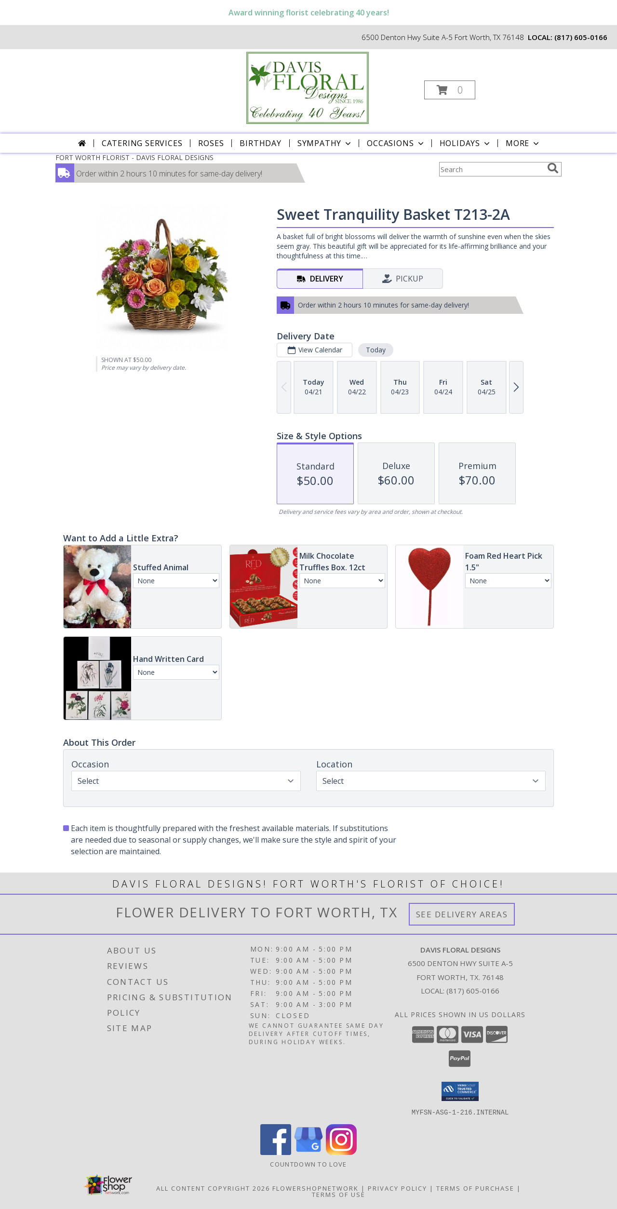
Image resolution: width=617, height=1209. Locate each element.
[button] (449, 90)
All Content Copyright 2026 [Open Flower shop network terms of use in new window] (213, 1187)
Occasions (396, 143)
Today (376, 349)
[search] (553, 168)
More (523, 143)
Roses (211, 143)
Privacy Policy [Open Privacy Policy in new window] (397, 1187)
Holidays (466, 143)
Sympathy (325, 143)
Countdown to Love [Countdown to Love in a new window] (308, 1163)
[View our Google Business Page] (308, 1151)
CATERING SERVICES (142, 143)
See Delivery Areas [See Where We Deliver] (462, 914)
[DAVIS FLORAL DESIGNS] (307, 87)
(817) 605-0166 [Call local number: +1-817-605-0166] (580, 37)
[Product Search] (491, 169)
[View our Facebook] (275, 1151)
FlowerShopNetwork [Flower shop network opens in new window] (315, 1187)
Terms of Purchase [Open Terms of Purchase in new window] (475, 1187)
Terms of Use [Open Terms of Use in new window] (338, 1194)
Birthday (260, 143)
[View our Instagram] (341, 1151)
